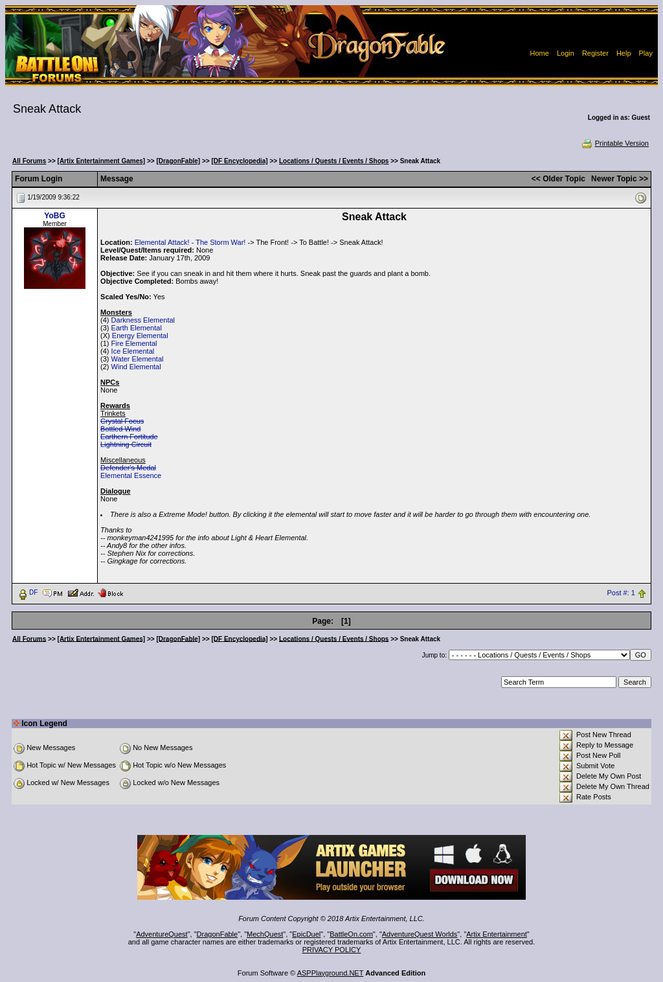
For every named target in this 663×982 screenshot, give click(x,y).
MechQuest (265, 934)
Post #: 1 (621, 593)
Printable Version (615, 143)
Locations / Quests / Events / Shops (333, 161)
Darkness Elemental (143, 320)
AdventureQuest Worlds (420, 934)
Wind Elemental (136, 367)
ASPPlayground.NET (330, 973)
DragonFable (217, 934)
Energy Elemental (140, 335)
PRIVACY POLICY (331, 949)
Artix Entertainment (496, 934)
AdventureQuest (162, 934)
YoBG (54, 215)
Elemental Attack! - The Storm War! (190, 242)
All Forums (29, 161)
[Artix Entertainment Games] (102, 161)
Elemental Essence (130, 475)
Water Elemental (137, 359)
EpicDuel (306, 934)
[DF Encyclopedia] (239, 161)
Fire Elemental (134, 343)
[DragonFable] (178, 161)
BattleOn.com (351, 934)
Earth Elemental (136, 328)
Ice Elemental (133, 351)
